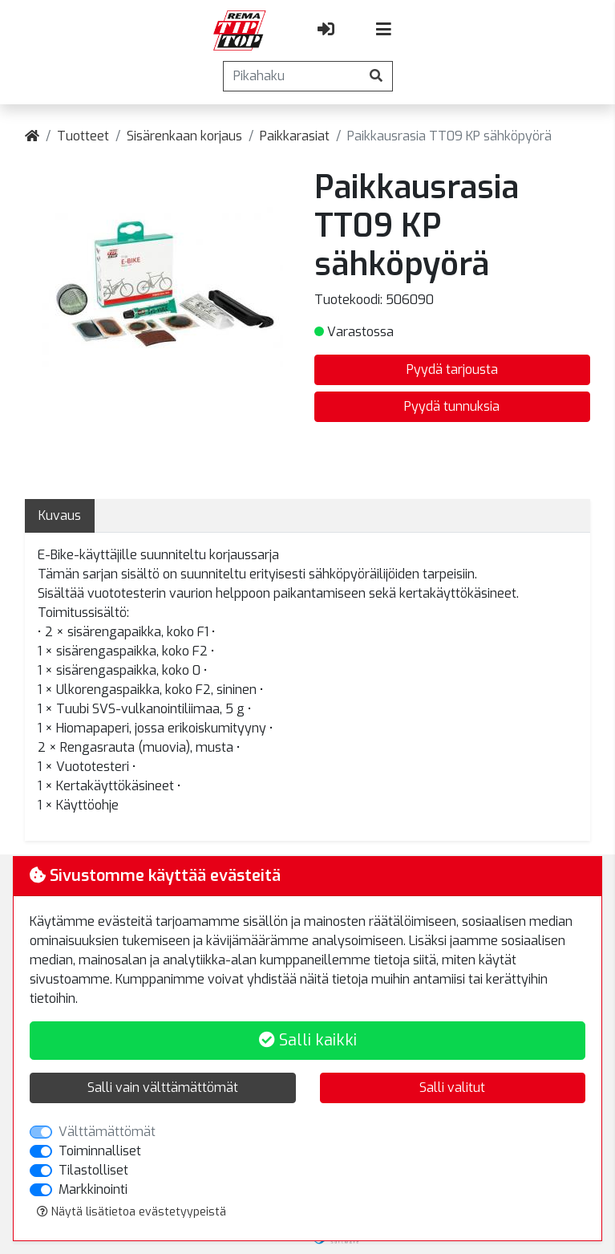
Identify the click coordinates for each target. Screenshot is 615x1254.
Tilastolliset (93, 1170)
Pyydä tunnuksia (452, 406)
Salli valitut (452, 1087)
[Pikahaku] (292, 76)
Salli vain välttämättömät (162, 1087)
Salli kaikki (308, 1040)
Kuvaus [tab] (59, 515)
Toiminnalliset (100, 1150)
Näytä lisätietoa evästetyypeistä (131, 1212)
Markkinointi (93, 1189)
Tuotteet (83, 136)
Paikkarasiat (295, 136)
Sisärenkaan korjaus (184, 136)
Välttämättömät (107, 1131)
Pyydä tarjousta (452, 369)
